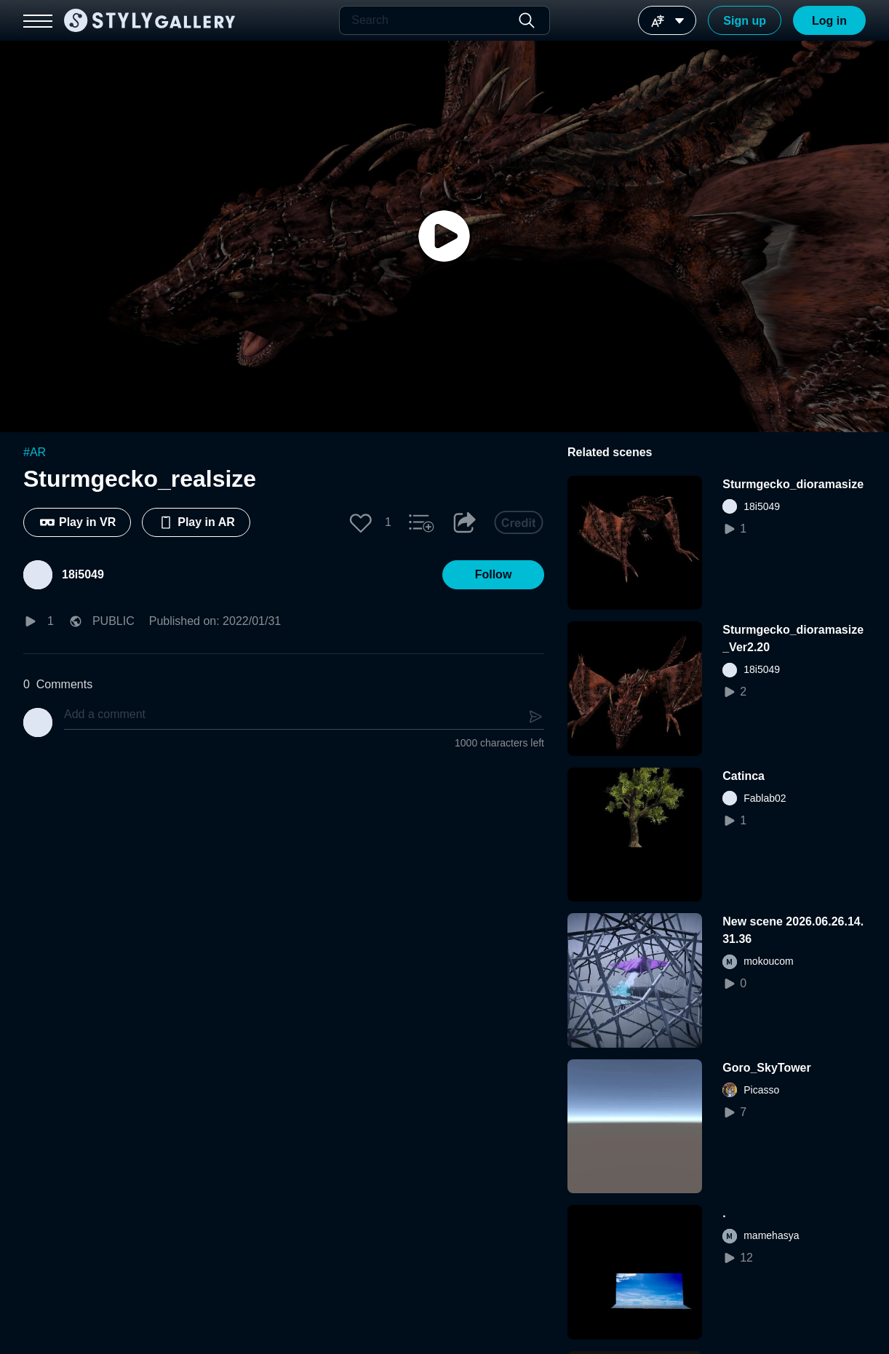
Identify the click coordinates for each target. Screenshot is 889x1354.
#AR (34, 452)
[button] (360, 522)
